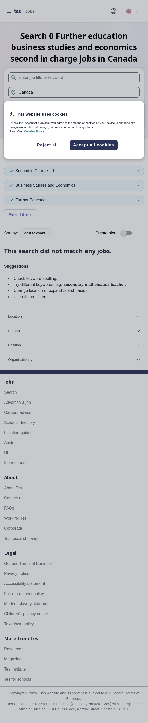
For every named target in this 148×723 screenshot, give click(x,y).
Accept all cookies (93, 145)
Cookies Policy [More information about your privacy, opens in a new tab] (34, 131)
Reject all (47, 145)
